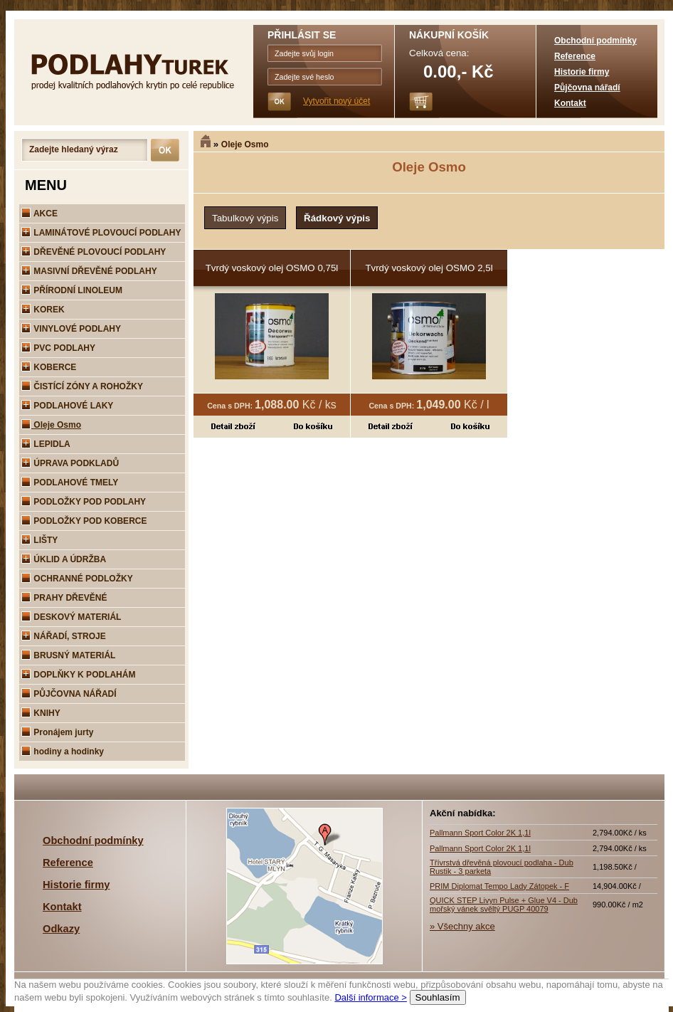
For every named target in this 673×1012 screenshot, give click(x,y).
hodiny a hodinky (62, 752)
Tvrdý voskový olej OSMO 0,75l (272, 268)
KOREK (43, 310)
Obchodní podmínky (595, 41)
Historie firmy (581, 72)
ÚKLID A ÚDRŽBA (63, 559)
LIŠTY (39, 540)
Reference (574, 56)
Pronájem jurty (57, 732)
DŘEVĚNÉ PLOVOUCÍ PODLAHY (93, 252)
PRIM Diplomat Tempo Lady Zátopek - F (499, 886)
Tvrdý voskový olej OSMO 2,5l (428, 268)
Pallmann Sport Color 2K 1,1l (480, 832)
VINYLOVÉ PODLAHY (71, 329)
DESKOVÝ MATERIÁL (71, 617)
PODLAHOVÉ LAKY (67, 406)
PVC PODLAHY (58, 348)
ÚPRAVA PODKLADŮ (70, 463)
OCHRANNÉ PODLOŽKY (77, 579)
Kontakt (570, 103)
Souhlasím (437, 997)
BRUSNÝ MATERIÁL (68, 655)
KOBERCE (48, 367)
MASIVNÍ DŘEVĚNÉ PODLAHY (89, 271)
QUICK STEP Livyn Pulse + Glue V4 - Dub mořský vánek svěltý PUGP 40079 (504, 904)
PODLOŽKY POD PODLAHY (83, 502)
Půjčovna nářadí (587, 88)
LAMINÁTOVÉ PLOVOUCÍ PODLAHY (101, 233)
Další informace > (370, 997)
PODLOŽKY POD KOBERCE (84, 521)
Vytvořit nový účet (336, 101)
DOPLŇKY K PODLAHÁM (78, 675)
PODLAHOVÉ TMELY (69, 482)
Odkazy (61, 928)
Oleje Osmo (245, 144)
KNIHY (40, 713)
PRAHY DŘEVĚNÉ (64, 598)
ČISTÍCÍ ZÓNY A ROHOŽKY (82, 386)
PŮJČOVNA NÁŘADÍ (69, 694)
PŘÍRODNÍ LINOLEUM (71, 290)
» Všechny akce (462, 926)
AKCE (39, 213)
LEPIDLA (45, 444)
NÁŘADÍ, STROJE (63, 636)
